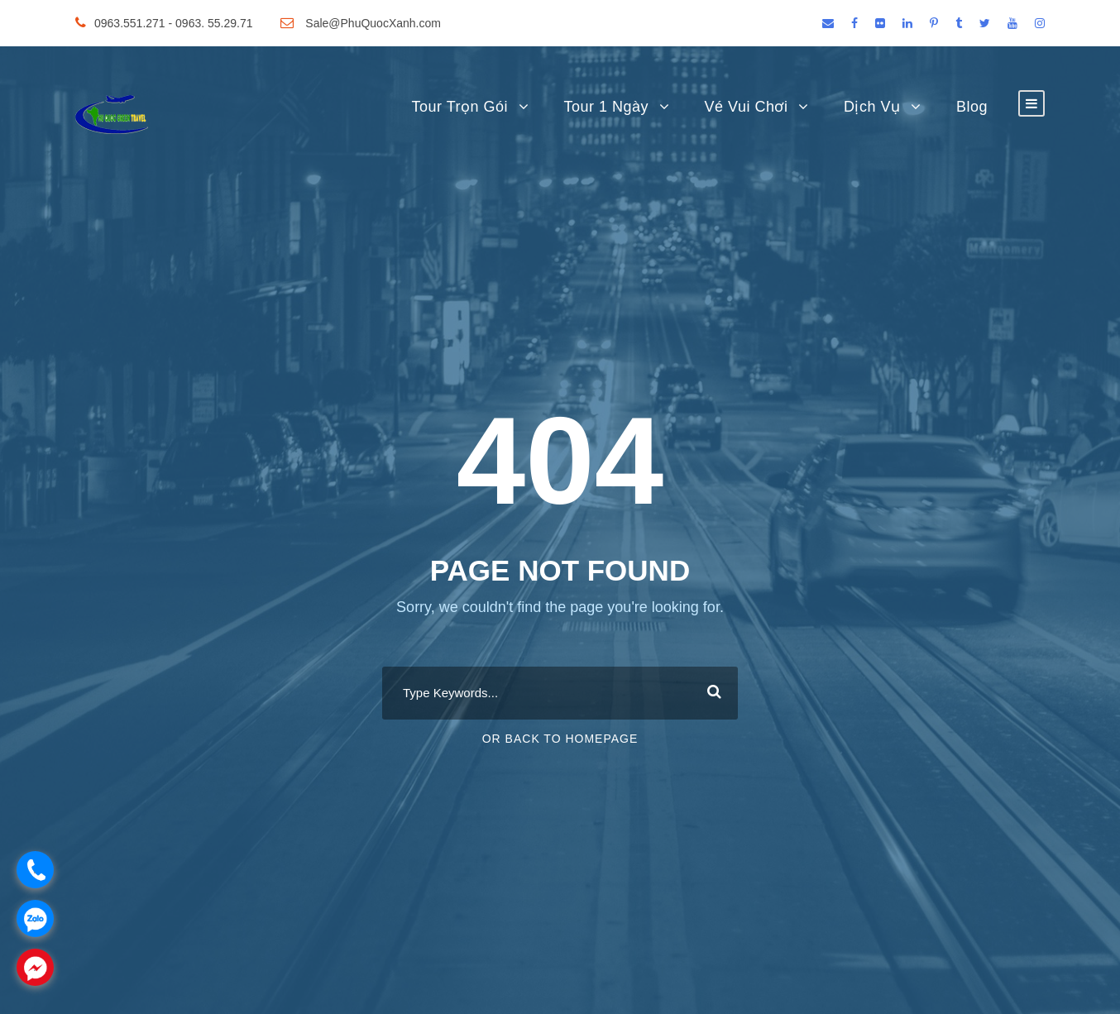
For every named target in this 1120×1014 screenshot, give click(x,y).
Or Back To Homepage (560, 738)
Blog (972, 106)
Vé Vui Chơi (746, 106)
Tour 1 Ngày (606, 106)
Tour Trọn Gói (459, 106)
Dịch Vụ (872, 106)
